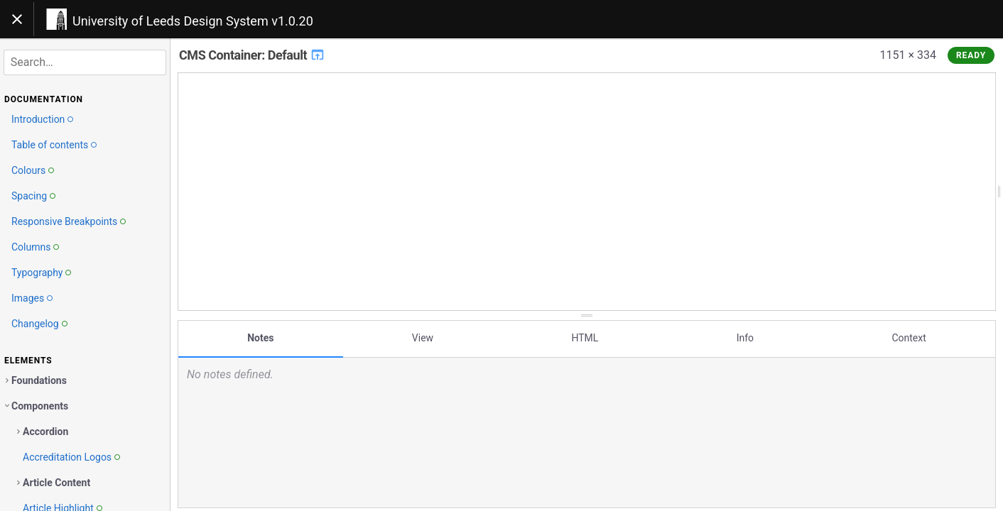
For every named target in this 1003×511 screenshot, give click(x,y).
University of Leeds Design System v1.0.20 (192, 20)
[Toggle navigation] (17, 19)
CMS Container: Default (252, 55)
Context (908, 335)
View (422, 335)
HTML (584, 335)
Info (745, 335)
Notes (260, 335)
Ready (971, 55)
